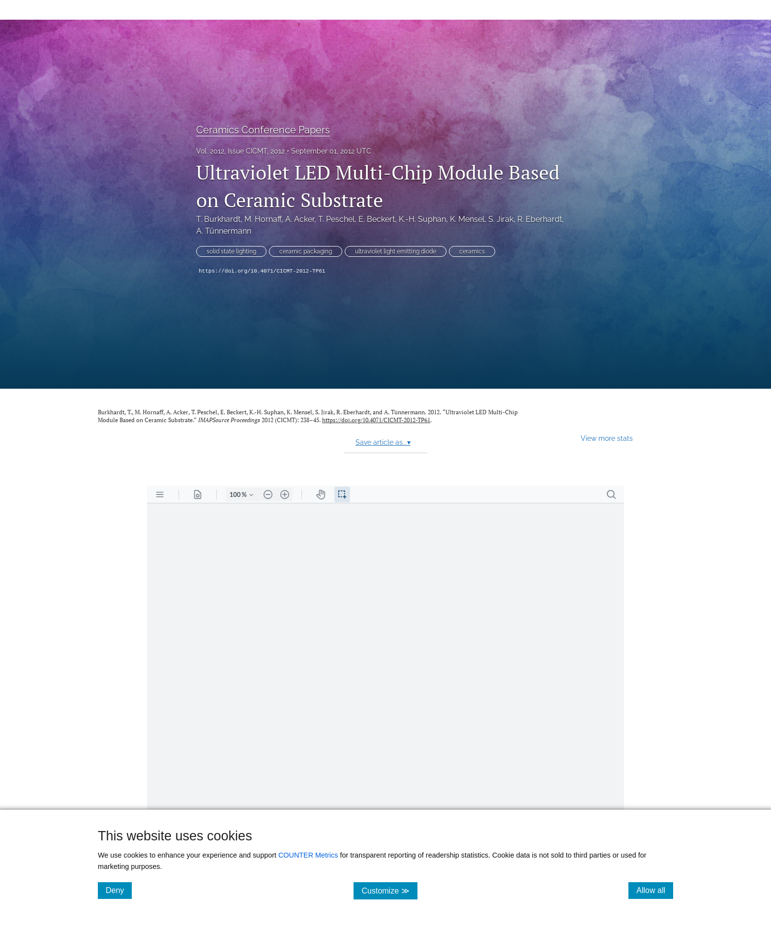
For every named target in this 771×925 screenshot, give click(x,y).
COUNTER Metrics (308, 855)
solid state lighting (231, 251)
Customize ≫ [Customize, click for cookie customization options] (389, 890)
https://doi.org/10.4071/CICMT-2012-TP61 (262, 271)
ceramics (472, 251)
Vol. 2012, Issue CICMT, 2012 (240, 151)
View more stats (607, 438)
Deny (119, 890)
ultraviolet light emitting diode (395, 251)
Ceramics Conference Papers (263, 130)
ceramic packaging (305, 251)
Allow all (654, 890)
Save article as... (383, 442)
